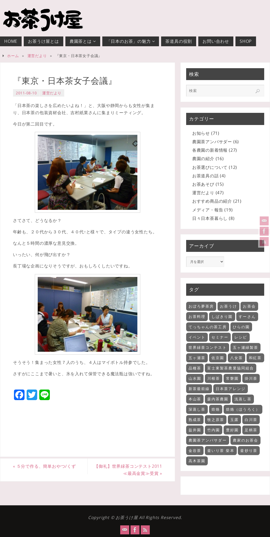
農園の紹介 (203, 158)
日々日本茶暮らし (210, 218)
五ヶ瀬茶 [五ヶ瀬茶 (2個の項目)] (197, 357)
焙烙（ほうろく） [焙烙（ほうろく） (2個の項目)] (243, 409)
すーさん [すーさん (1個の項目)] (247, 316)
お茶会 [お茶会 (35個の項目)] (249, 306)
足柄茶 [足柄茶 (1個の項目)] (251, 429)
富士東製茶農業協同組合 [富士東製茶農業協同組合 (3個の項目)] (230, 368)
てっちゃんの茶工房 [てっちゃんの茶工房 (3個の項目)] (208, 326)
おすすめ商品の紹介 (212, 201)
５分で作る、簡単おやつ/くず (44, 466)
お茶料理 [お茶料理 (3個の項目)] (197, 316)
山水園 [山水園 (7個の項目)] (195, 378)
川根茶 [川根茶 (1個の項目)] (213, 378)
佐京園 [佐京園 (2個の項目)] (217, 357)
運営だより (37, 55)
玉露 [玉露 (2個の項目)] (234, 419)
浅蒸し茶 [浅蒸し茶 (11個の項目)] (242, 398)
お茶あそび (203, 184)
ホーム (13, 55)
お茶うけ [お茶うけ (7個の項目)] (228, 306)
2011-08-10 (26, 92)
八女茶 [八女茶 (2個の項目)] (236, 357)
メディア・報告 (207, 210)
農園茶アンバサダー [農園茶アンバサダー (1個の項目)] (208, 440)
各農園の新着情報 (210, 150)
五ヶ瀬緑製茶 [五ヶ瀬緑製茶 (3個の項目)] (245, 347)
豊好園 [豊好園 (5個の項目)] (232, 429)
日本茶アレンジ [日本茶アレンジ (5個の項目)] (230, 388)
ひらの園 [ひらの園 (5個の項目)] (241, 326)
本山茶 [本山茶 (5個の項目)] (195, 398)
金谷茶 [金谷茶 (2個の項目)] (195, 450)
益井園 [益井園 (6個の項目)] (195, 429)
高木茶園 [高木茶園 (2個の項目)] (197, 460)
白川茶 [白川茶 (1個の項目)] (251, 419)
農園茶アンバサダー (212, 142)
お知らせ (201, 133)
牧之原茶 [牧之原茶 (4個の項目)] (215, 419)
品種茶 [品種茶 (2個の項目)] (195, 368)
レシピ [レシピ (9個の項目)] (240, 337)
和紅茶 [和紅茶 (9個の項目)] (255, 357)
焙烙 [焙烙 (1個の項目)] (215, 409)
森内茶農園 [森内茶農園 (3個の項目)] (218, 398)
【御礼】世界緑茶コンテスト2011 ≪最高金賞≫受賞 (130, 469)
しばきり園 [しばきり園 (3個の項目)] (222, 316)
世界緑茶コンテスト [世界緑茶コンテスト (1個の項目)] (208, 347)
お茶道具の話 (205, 176)
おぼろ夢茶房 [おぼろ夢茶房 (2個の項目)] (201, 306)
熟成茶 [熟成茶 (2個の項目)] (195, 419)
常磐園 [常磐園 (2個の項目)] (232, 378)
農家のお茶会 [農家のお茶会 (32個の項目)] (245, 440)
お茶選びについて (210, 167)
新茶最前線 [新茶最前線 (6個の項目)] (199, 388)
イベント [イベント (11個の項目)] (197, 337)
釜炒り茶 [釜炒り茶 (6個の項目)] (248, 450)
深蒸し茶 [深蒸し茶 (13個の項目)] (197, 409)
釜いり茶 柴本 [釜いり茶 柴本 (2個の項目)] (220, 450)
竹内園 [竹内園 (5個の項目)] (213, 429)
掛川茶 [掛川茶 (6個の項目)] (251, 378)
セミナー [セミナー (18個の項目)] (219, 337)
